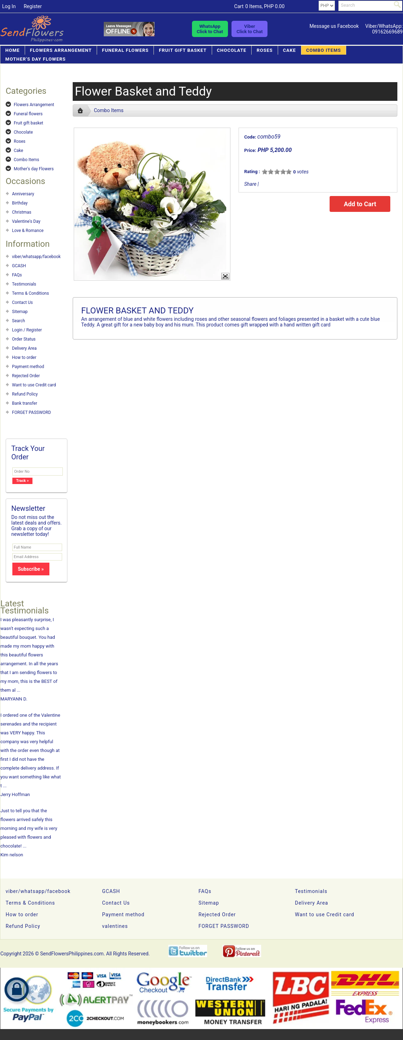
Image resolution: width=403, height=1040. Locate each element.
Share (250, 184)
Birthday (20, 203)
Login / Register (27, 330)
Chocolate (232, 50)
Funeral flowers (125, 50)
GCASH (19, 265)
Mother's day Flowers (35, 59)
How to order (24, 357)
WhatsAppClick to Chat (210, 29)
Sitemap (20, 311)
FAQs (17, 275)
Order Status (24, 339)
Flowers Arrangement (61, 50)
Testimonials (24, 284)
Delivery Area (24, 348)
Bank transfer (24, 403)
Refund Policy (25, 394)
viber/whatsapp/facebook (36, 256)
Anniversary (23, 193)
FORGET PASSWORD (31, 412)
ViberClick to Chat (249, 29)
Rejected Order (26, 375)
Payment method (28, 366)
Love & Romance (27, 230)
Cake (289, 50)
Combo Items (323, 50)
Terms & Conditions (30, 293)
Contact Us (22, 302)
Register (33, 6)
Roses (265, 50)
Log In (9, 6)
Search (18, 320)
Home (12, 50)
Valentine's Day (26, 221)
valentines (115, 926)
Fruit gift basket (182, 50)
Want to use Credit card (34, 385)
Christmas (21, 212)
